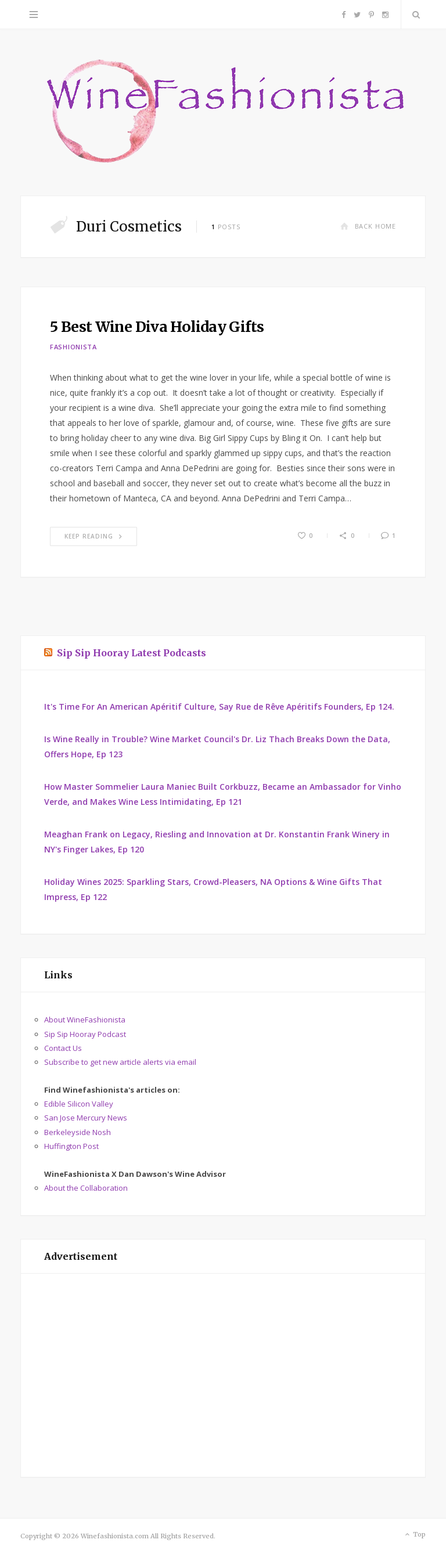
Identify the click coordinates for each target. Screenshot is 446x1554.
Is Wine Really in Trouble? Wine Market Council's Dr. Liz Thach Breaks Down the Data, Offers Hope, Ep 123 (217, 746)
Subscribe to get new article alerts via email (120, 1062)
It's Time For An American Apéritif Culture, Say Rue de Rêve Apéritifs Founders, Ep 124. (219, 706)
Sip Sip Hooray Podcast (85, 1034)
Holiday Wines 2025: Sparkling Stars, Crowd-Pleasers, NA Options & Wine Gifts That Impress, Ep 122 (213, 889)
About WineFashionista (84, 1019)
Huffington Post (71, 1146)
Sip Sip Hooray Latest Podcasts (131, 653)
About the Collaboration (86, 1188)
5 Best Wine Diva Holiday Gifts (157, 326)
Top (414, 1535)
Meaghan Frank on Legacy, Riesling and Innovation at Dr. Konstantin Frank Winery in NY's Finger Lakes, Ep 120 (217, 842)
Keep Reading (93, 536)
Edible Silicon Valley (78, 1103)
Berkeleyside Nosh (77, 1132)
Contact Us (63, 1048)
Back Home (368, 226)
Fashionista (73, 346)
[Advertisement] (223, 1375)
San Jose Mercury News (85, 1117)
